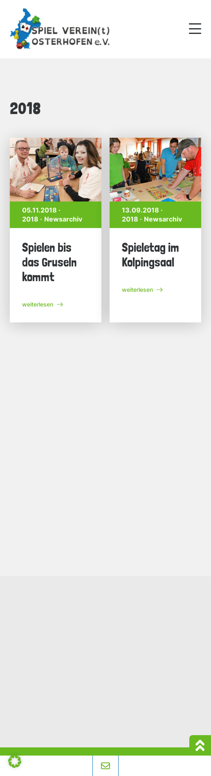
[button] (14, 761)
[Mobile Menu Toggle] (195, 28)
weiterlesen (42, 304)
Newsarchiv (64, 220)
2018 (31, 220)
